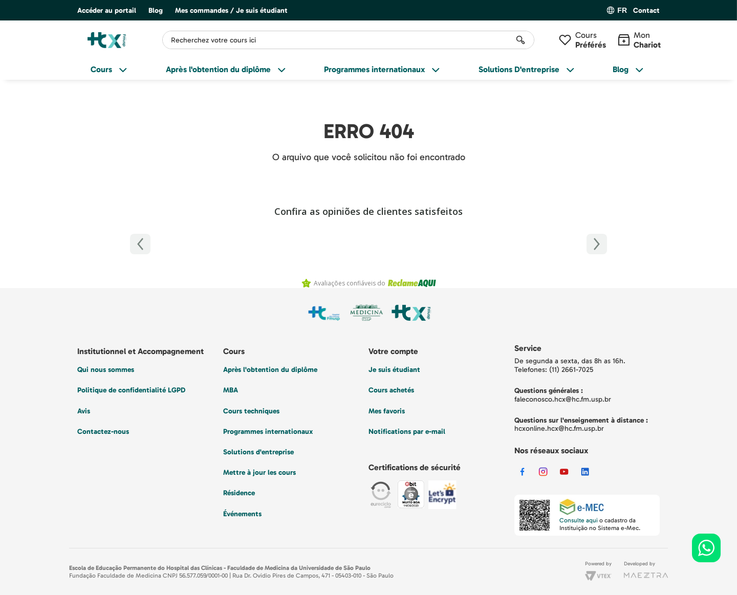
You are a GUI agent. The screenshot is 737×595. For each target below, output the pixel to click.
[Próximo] (597, 244)
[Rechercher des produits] (520, 40)
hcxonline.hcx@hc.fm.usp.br (559, 428)
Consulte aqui (578, 520)
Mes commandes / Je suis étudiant (231, 10)
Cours (590, 40)
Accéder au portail (106, 10)
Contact (646, 11)
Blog (155, 10)
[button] (646, 11)
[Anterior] (140, 244)
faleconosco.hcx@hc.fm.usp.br (562, 399)
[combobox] (348, 40)
